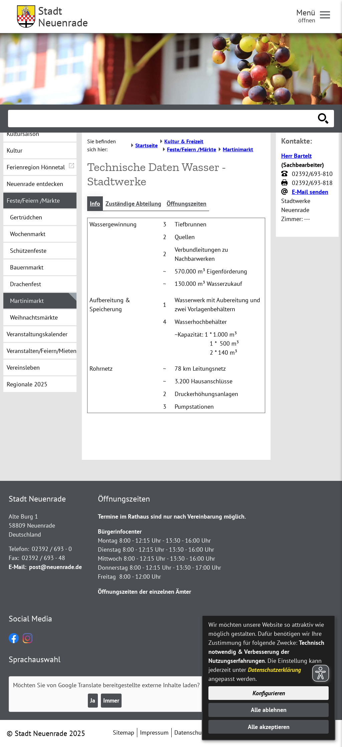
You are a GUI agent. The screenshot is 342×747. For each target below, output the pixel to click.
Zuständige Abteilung (133, 203)
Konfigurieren (268, 693)
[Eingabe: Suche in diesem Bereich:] (163, 118)
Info (95, 203)
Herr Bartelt (296, 156)
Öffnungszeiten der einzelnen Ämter (144, 591)
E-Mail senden (310, 192)
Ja (92, 700)
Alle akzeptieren (269, 727)
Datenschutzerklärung (274, 670)
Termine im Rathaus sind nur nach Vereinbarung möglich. (172, 516)
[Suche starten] (323, 118)
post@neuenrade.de (55, 567)
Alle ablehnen (269, 710)
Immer (111, 700)
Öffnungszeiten (186, 203)
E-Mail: (17, 567)
